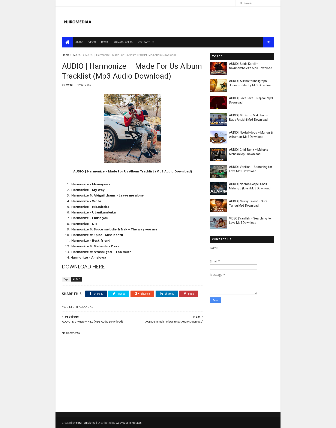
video (92, 42)
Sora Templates (85, 423)
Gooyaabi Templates (128, 423)
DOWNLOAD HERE (83, 266)
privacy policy (123, 42)
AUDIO (77, 55)
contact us (146, 42)
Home (65, 55)
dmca (104, 42)
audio (79, 42)
